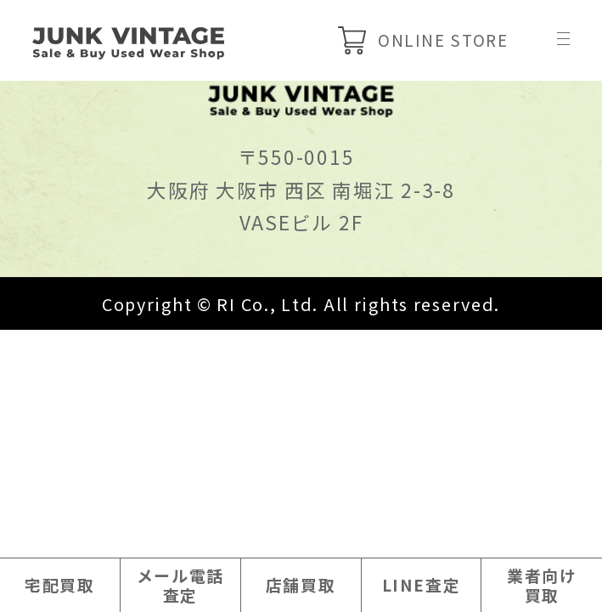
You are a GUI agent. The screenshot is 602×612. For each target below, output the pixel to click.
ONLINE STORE (415, 41)
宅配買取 (60, 583)
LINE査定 (421, 583)
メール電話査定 (180, 583)
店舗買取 (301, 583)
